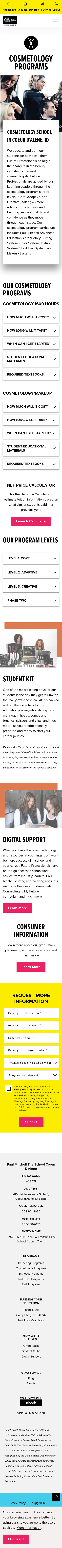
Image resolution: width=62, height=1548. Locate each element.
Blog (31, 1378)
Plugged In (38, 1503)
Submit (31, 1122)
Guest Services (31, 1372)
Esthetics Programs (31, 1273)
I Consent (16, 1539)
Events (31, 1383)
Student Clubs (31, 1351)
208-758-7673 (31, 1224)
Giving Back (31, 1346)
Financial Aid (31, 1310)
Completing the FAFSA (31, 1315)
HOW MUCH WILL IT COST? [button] (28, 317)
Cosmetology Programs (31, 1268)
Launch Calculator (31, 521)
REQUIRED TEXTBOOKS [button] (25, 375)
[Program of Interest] (32, 1075)
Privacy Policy (21, 1089)
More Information (29, 1528)
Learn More (17, 908)
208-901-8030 (31, 1211)
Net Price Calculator (31, 1320)
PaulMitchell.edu (34, 1413)
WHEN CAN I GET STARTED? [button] (29, 344)
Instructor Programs (31, 1279)
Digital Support (31, 1356)
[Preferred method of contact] (32, 1063)
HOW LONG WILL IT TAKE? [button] (27, 331)
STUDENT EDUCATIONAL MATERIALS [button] (26, 359)
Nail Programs (31, 1284)
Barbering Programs (31, 1263)
